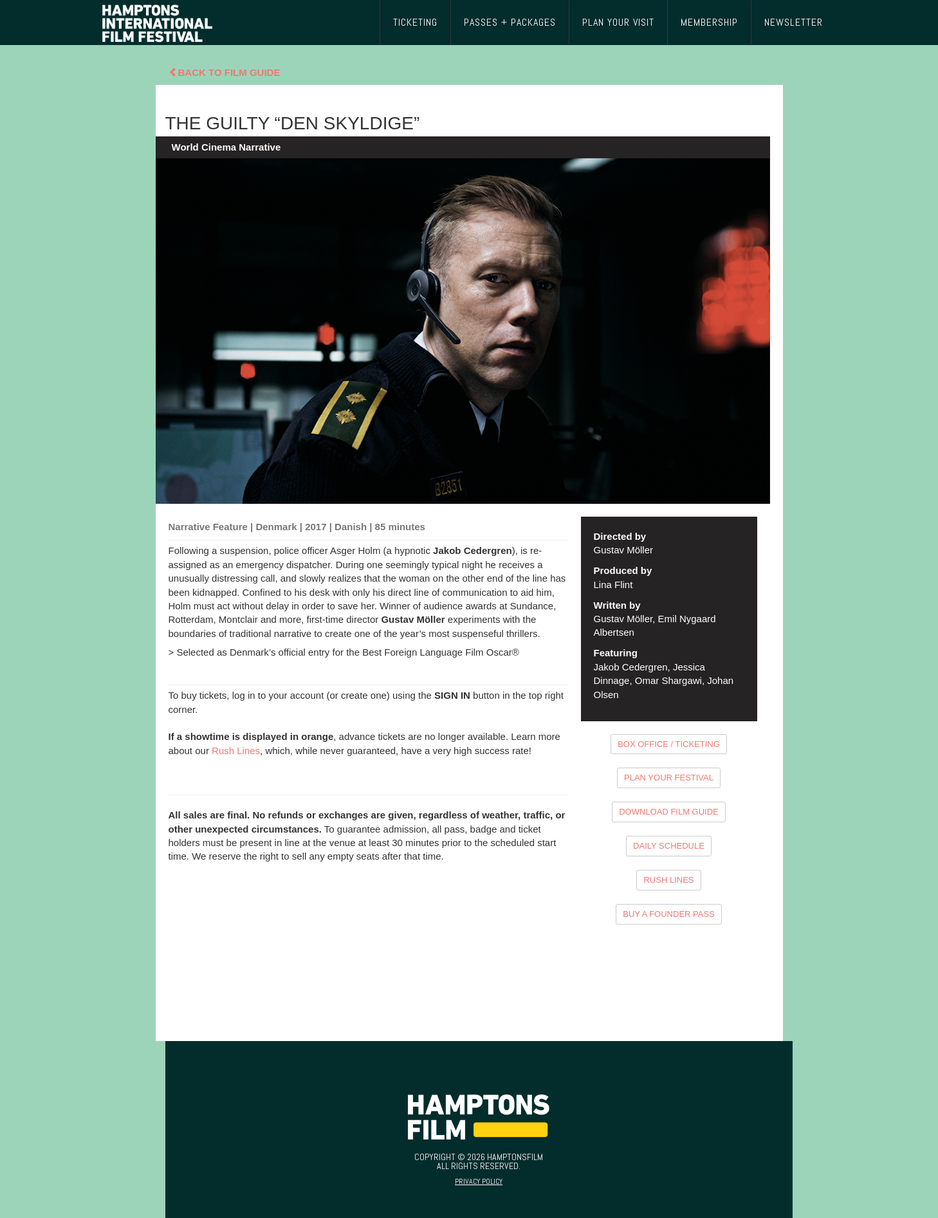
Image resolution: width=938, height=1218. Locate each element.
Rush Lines (236, 750)
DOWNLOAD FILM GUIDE (669, 812)
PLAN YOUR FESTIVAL (668, 777)
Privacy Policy (478, 1181)
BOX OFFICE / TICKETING (669, 744)
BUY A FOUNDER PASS (669, 914)
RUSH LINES (668, 880)
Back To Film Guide (224, 72)
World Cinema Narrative (226, 147)
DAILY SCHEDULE (668, 846)
